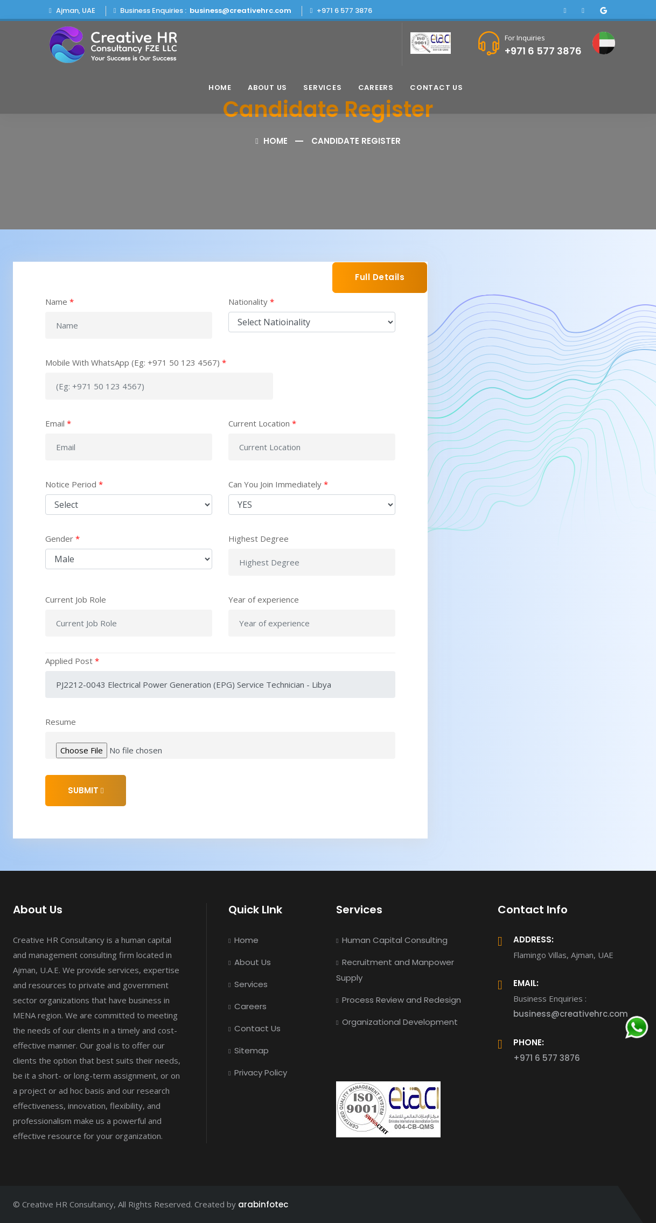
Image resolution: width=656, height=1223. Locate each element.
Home (220, 87)
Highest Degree (258, 538)
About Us (267, 87)
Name (59, 301)
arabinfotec (263, 1204)
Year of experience (263, 599)
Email (58, 423)
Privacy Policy (257, 1072)
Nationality (251, 301)
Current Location (262, 423)
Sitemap (248, 1050)
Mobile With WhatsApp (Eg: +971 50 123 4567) (135, 362)
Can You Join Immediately (278, 484)
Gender (62, 538)
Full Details (379, 277)
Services (322, 87)
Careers (376, 87)
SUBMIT (85, 790)
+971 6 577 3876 (543, 51)
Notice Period (74, 484)
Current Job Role (75, 599)
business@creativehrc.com (240, 10)
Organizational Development (397, 1022)
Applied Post (72, 660)
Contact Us (436, 87)
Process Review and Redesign (398, 999)
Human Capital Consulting (392, 940)
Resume (60, 721)
